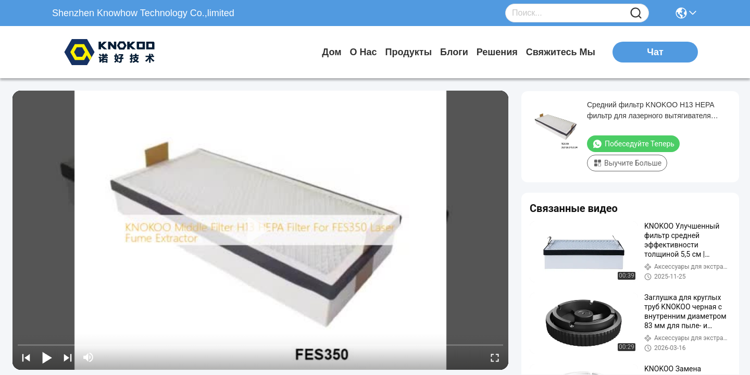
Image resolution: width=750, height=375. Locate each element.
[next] (67, 357)
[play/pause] (46, 357)
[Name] (636, 13)
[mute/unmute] (88, 357)
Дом (331, 52)
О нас (363, 52)
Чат (655, 52)
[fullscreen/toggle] (494, 357)
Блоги (454, 52)
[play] (260, 230)
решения (497, 52)
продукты (408, 52)
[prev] (26, 357)
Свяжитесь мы (560, 52)
